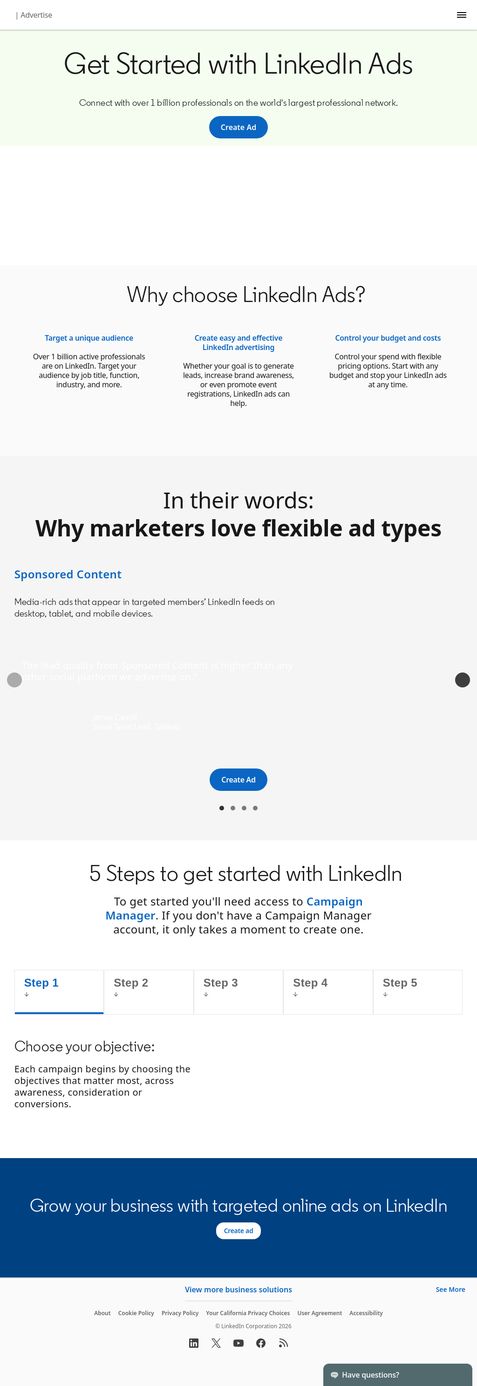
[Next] (462, 679)
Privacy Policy (180, 1313)
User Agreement (319, 1313)
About (102, 1313)
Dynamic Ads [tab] (255, 808)
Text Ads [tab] (244, 808)
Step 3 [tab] (221, 982)
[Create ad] (238, 1230)
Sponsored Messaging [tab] (233, 808)
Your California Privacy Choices (248, 1313)
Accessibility (366, 1313)
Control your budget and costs (388, 338)
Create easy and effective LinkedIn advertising (239, 342)
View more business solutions (238, 1289)
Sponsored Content (68, 574)
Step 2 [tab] (131, 982)
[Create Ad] (238, 127)
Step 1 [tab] (41, 982)
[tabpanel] (238, 1077)
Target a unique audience (89, 338)
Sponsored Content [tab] (221, 808)
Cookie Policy (136, 1313)
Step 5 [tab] (400, 982)
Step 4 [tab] (310, 982)
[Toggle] (457, 1374)
